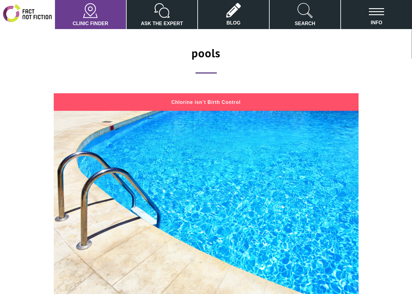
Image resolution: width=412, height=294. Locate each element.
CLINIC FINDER (90, 14)
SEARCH (305, 14)
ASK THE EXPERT (162, 14)
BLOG (233, 14)
